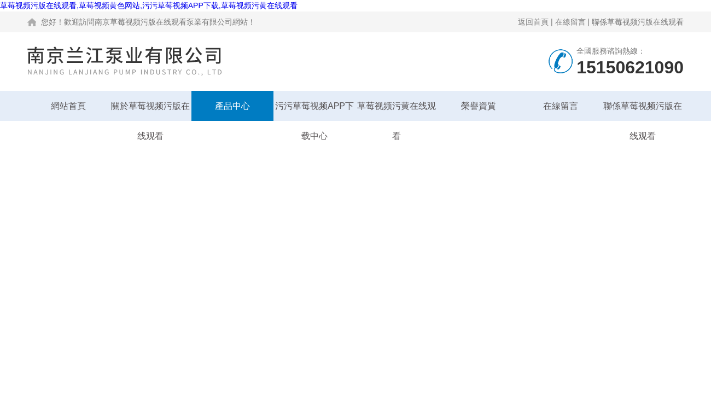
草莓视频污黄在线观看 (396, 111)
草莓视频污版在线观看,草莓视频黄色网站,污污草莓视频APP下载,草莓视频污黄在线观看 (149, 5)
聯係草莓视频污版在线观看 (638, 22)
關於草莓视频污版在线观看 (150, 111)
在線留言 (570, 22)
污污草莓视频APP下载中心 (314, 111)
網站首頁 (68, 106)
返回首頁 (533, 22)
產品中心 (232, 106)
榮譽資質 (478, 106)
